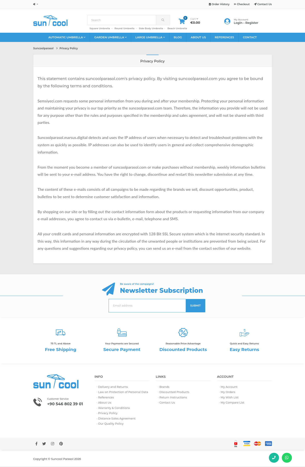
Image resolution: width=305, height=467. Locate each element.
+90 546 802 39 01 (67, 404)
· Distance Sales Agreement (116, 419)
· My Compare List (232, 403)
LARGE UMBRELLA (150, 38)
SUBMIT (195, 306)
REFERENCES (224, 37)
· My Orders (227, 392)
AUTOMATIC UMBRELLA (67, 38)
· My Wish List (229, 397)
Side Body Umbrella (151, 28)
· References (105, 397)
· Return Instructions (172, 397)
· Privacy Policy (107, 413)
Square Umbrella (100, 28)
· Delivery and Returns (112, 387)
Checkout (242, 4)
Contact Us (263, 4)
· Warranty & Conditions (113, 408)
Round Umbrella (124, 28)
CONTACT (250, 37)
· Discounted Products (173, 392)
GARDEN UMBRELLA (110, 38)
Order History (219, 4)
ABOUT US (198, 37)
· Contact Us (166, 403)
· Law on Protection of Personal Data (122, 392)
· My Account (228, 387)
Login (238, 23)
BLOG (178, 37)
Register (251, 23)
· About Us (104, 403)
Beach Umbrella (177, 28)
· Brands (164, 387)
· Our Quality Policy (110, 424)
